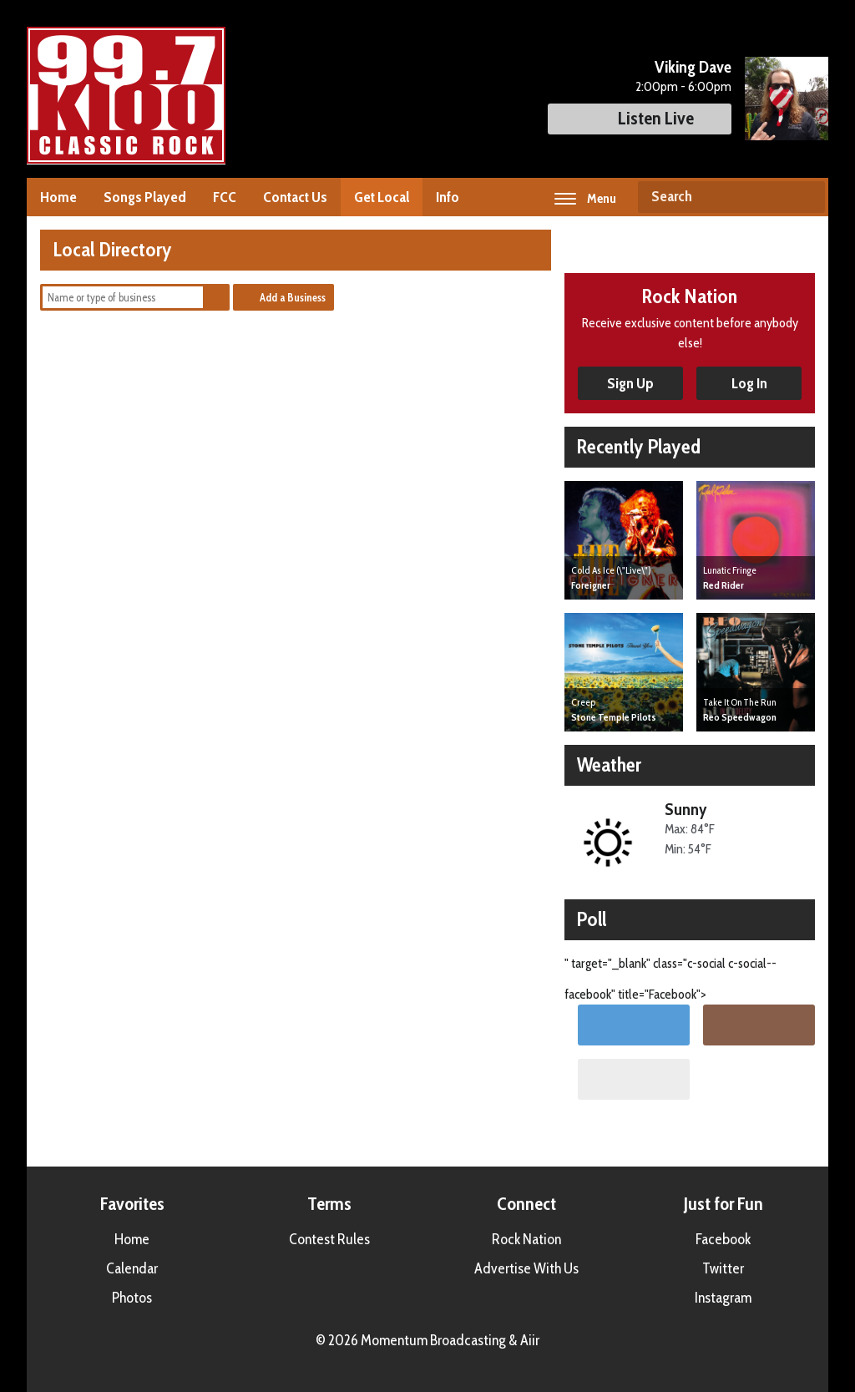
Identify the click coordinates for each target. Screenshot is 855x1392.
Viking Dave (693, 67)
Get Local (381, 197)
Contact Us (295, 197)
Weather (609, 764)
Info (447, 197)
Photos (132, 1297)
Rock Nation (526, 1239)
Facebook (723, 1239)
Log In (749, 383)
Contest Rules (329, 1239)
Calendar (132, 1268)
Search (806, 197)
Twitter (723, 1268)
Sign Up (630, 383)
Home (58, 197)
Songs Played (145, 197)
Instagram (723, 1297)
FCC (224, 197)
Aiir (529, 1340)
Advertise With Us (526, 1268)
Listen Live (639, 118)
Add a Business (293, 297)
